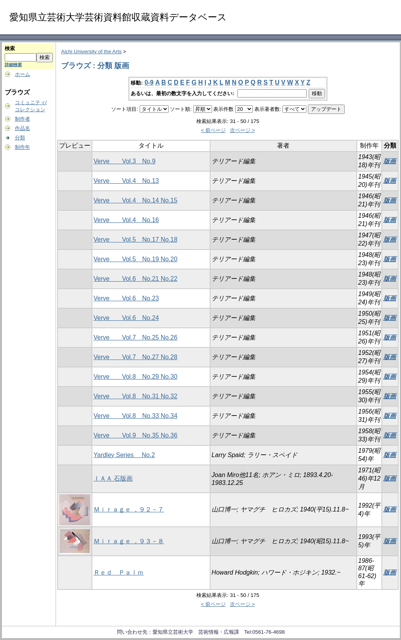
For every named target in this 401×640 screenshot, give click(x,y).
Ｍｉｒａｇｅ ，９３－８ (129, 541)
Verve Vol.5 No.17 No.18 (135, 239)
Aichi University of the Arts (91, 51)
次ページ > (242, 130)
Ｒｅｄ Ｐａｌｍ (119, 572)
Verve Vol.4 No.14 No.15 (135, 200)
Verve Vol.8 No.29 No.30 (135, 376)
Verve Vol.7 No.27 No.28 (135, 357)
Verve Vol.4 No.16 (126, 220)
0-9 (148, 82)
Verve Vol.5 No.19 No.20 (135, 259)
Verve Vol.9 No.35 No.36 (135, 435)
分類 (20, 138)
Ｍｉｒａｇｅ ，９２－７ (129, 509)
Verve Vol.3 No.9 (124, 161)
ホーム (22, 74)
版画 (389, 161)
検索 (10, 48)
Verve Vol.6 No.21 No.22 (135, 278)
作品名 (22, 128)
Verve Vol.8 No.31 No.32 (135, 396)
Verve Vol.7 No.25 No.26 (135, 337)
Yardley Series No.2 (124, 455)
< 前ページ (213, 130)
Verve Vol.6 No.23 (126, 298)
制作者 (22, 119)
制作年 (22, 147)
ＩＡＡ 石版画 (113, 478)
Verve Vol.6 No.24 (126, 318)
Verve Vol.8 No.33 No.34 (135, 415)
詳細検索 (13, 64)
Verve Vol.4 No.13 (126, 180)
